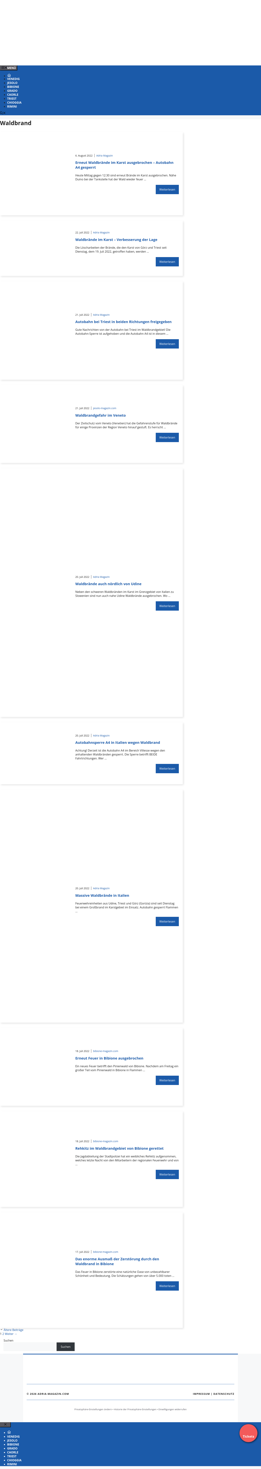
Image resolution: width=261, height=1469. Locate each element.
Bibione (13, 87)
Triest (11, 99)
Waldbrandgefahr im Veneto (100, 415)
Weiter (11, 1334)
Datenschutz (223, 1393)
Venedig (13, 79)
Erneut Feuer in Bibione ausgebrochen (109, 1058)
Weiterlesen (167, 189)
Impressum (201, 1393)
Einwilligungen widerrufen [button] (172, 1409)
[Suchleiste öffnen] (3, 113)
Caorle (12, 95)
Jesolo (12, 83)
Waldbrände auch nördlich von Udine (108, 583)
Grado (12, 91)
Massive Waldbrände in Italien (102, 895)
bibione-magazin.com (105, 1051)
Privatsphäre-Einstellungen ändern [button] (93, 1409)
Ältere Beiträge (13, 1330)
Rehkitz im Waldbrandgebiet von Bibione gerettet (119, 1148)
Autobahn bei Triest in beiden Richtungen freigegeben (123, 321)
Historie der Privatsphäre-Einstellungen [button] (135, 1409)
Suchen (8, 1340)
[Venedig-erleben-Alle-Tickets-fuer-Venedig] (72, 59)
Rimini (12, 106)
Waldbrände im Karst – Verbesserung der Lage (116, 239)
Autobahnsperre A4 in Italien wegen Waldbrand (117, 742)
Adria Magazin (104, 155)
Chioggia (14, 103)
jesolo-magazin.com (104, 408)
